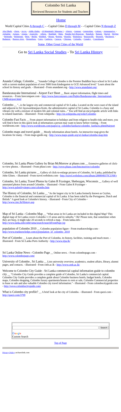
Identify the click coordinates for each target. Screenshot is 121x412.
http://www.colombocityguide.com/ (22, 286)
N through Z (108, 26)
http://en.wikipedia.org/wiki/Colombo (76, 113)
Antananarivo (109, 31)
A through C (37, 26)
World (8, 26)
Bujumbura (31, 39)
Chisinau (68, 39)
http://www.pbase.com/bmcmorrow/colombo (76, 166)
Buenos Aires (18, 39)
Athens (43, 34)
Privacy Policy (8, 352)
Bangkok (90, 34)
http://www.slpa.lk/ (60, 241)
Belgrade (8, 36)
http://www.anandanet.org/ (83, 87)
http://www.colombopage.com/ (18, 255)
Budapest (6, 39)
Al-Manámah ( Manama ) (53, 31)
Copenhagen (98, 39)
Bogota (59, 36)
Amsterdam (88, 31)
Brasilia (67, 36)
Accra (24, 31)
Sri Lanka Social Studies (47, 52)
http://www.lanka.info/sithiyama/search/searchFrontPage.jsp (33, 222)
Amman (77, 31)
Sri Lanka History (89, 52)
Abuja (17, 31)
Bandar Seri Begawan (74, 34)
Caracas (58, 39)
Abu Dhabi (7, 31)
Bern (27, 36)
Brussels (100, 36)
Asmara (16, 34)
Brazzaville (89, 36)
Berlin (34, 36)
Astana (24, 34)
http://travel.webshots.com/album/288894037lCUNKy (88, 175)
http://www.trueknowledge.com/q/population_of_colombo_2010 (36, 231)
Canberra (49, 39)
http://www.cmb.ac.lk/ (68, 264)
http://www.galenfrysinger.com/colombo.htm (25, 187)
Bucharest (109, 36)
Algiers (69, 31)
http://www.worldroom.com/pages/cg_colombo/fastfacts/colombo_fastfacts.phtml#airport (68, 125)
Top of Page (60, 343)
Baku (61, 34)
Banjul (107, 34)
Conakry (87, 39)
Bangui (99, 34)
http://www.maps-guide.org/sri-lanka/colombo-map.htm (78, 135)
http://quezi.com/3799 (13, 295)
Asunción (33, 34)
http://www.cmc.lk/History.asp (18, 202)
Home (61, 20)
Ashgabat (6, 34)
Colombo (52, 5)
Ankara (98, 31)
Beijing (115, 34)
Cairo (40, 39)
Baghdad (53, 34)
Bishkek (43, 36)
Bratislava (77, 36)
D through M (72, 26)
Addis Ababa (34, 31)
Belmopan (18, 36)
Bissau (51, 36)
